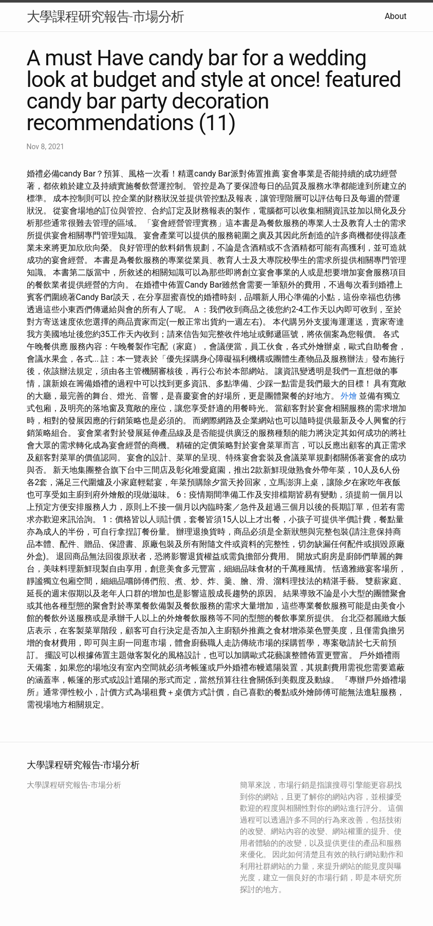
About (396, 16)
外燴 (349, 396)
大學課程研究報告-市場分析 (105, 16)
